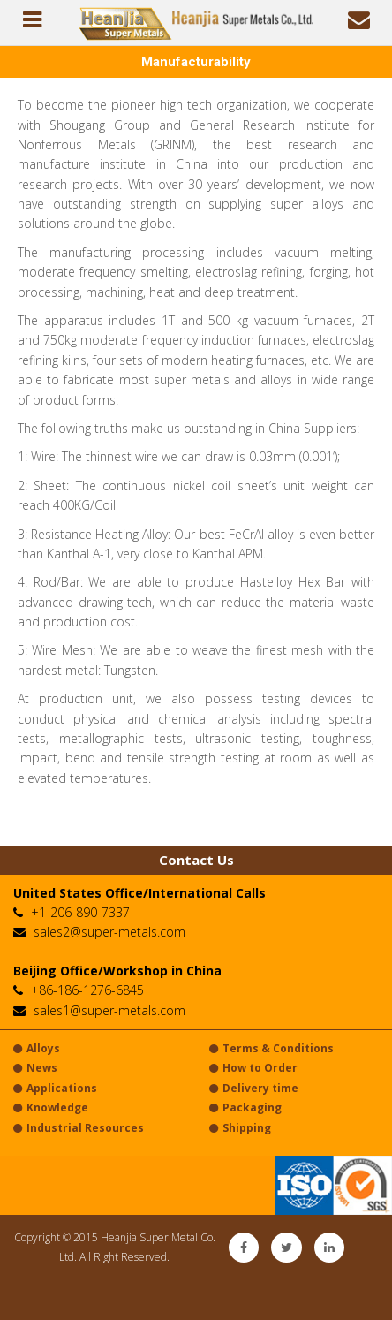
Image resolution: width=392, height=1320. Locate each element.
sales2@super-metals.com (109, 931)
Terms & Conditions (271, 1048)
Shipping (240, 1127)
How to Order (253, 1067)
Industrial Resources (78, 1127)
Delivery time (253, 1088)
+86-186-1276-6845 (87, 990)
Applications (55, 1088)
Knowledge (50, 1107)
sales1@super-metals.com (109, 1010)
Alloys (36, 1048)
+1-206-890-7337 (80, 912)
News (35, 1067)
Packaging (245, 1107)
